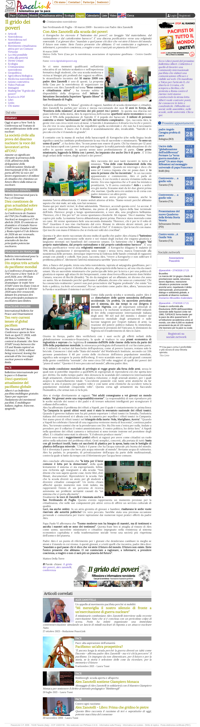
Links (11, 102)
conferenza (49, 570)
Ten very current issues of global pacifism (17, 321)
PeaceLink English (17, 306)
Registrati (184, 15)
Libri (10, 99)
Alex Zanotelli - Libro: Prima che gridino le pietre (112, 707)
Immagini (13, 87)
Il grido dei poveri (17, 25)
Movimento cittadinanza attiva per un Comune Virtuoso (22, 48)
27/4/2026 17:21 (180, 303)
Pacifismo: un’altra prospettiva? (99, 646)
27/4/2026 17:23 (180, 270)
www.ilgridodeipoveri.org (63, 61)
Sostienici (102, 2)
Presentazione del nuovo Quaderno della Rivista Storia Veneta (169, 216)
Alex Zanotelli (85, 599)
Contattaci (74, 2)
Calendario (92, 15)
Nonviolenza (15, 36)
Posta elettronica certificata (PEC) (175, 725)
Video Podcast (16, 84)
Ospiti (80, 15)
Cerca (130, 15)
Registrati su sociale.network (176, 335)
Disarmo (11, 118)
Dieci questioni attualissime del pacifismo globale (18, 383)
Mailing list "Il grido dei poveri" (21, 92)
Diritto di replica (152, 725)
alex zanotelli (63, 567)
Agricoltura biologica (20, 75)
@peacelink (164, 270)
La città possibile (17, 54)
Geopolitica (14, 72)
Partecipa (88, 2)
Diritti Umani (15, 60)
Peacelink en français (20, 251)
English (122, 15)
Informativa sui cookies (133, 725)
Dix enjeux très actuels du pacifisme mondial (22, 265)
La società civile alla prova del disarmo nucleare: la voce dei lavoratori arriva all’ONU (20, 143)
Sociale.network (169, 252)
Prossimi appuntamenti (178, 123)
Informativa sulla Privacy (110, 725)
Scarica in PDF (16, 96)
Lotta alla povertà (18, 57)
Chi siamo (59, 2)
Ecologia (69, 15)
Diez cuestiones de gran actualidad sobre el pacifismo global (21, 205)
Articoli (12, 33)
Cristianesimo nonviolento (16, 68)
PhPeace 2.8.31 (90, 725)
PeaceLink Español (18, 190)
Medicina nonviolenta (20, 78)
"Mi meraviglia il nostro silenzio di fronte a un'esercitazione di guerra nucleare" (113, 610)
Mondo (33, 15)
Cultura (22, 15)
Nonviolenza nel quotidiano (17, 41)
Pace (13, 15)
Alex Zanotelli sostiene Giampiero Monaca (107, 682)
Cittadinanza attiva (51, 15)
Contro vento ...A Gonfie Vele (168, 236)
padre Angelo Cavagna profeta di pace (169, 132)
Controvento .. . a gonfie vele (168, 180)
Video (113, 15)
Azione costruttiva (18, 81)
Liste (104, 15)
